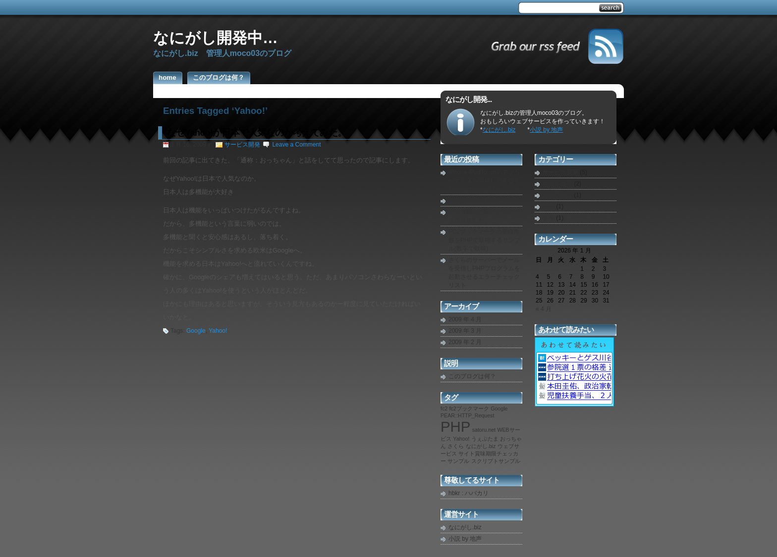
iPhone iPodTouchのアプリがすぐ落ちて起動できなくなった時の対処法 (484, 181)
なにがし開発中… (215, 37)
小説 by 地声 (546, 129)
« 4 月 (544, 308)
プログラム (557, 195)
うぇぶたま (485, 439)
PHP (455, 426)
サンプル (458, 461)
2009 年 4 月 (465, 319)
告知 (549, 206)
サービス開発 (242, 144)
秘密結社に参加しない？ (481, 200)
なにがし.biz (499, 129)
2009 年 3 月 (465, 330)
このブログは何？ (472, 376)
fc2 (444, 408)
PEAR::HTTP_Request (467, 415)
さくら (455, 446)
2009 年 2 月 (465, 342)
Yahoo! (218, 330)
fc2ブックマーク (469, 408)
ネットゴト (557, 183)
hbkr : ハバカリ (468, 493)
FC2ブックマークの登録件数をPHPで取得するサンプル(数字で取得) (484, 240)
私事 (549, 217)
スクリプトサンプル (495, 461)
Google (196, 330)
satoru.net (484, 430)
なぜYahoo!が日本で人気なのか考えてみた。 (256, 132)
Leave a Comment (296, 144)
